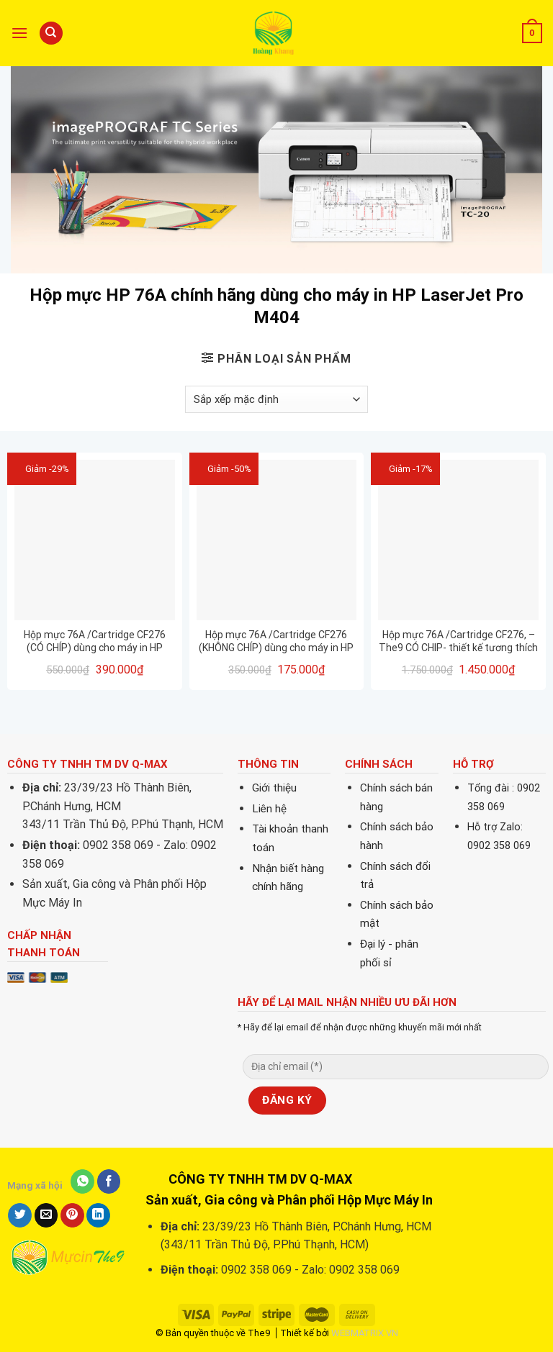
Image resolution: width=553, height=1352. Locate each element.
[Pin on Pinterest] (72, 1215)
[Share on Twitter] (20, 1215)
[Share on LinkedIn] (98, 1215)
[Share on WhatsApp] (82, 1181)
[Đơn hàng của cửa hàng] (276, 399)
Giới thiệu (274, 787)
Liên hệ (269, 808)
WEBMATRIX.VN (364, 1333)
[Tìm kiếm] (51, 33)
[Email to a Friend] (46, 1215)
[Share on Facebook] (109, 1181)
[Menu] (19, 32)
